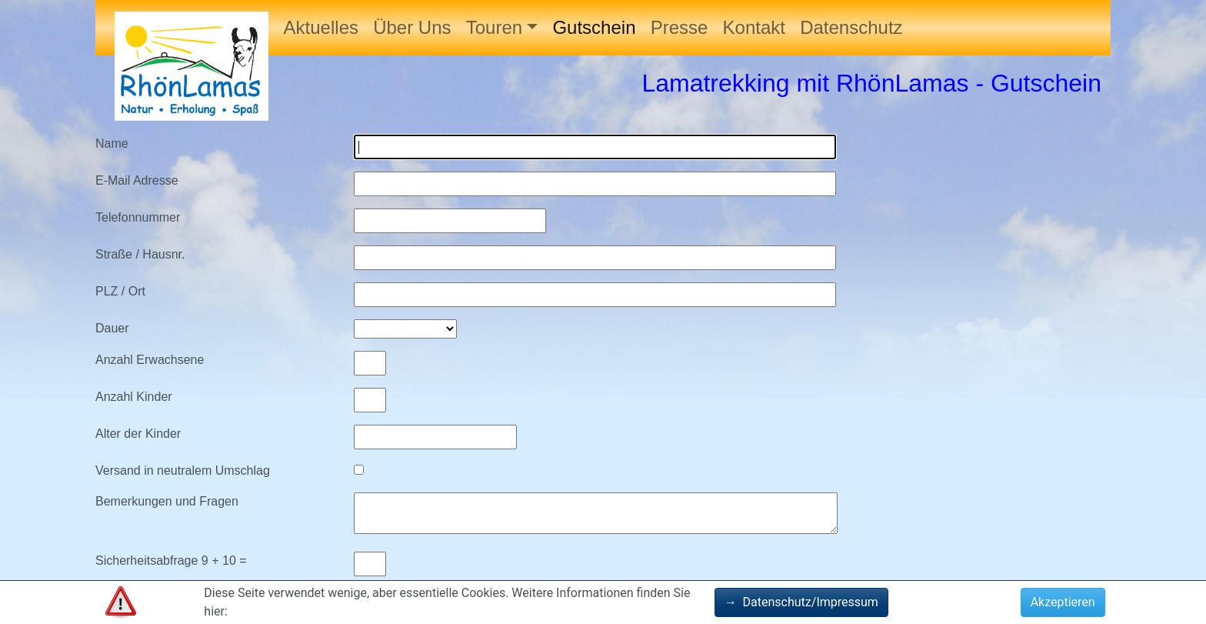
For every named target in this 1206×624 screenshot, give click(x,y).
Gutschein (593, 27)
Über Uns (412, 27)
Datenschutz (851, 27)
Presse (679, 27)
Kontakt (754, 27)
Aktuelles (321, 27)
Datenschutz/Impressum (801, 602)
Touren (494, 27)
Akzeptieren (1063, 602)
